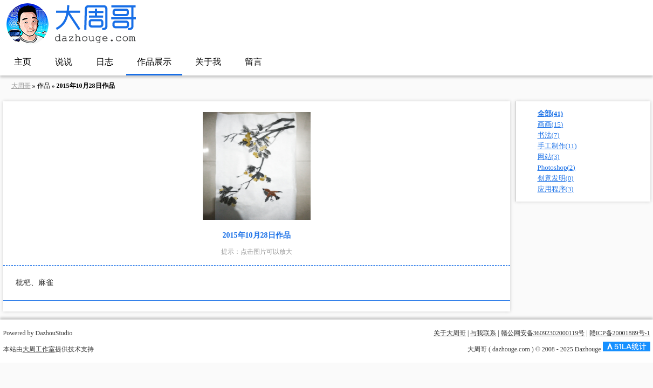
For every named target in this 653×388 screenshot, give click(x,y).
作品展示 (154, 61)
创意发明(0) (556, 178)
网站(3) (549, 157)
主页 (22, 61)
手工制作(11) (557, 146)
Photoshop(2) (556, 167)
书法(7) (549, 135)
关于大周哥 (450, 333)
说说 (63, 61)
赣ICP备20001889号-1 (619, 333)
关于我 (208, 61)
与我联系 (483, 333)
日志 (104, 61)
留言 (253, 61)
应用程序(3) (556, 189)
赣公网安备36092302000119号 (543, 333)
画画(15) (550, 124)
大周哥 (21, 85)
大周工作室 (39, 349)
